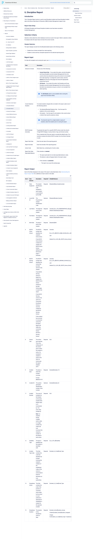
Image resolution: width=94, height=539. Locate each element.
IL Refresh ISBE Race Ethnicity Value (12, 174)
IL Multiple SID (9, 144)
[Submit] (74, 3)
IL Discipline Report (10, 108)
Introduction (76, 11)
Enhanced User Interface (8, 13)
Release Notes (6, 8)
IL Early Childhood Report (11, 117)
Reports (6, 33)
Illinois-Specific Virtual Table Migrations (11, 220)
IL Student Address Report (11, 158)
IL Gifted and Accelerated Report (12, 128)
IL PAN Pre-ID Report (10, 152)
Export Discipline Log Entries (11, 50)
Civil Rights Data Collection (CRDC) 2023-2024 (11, 213)
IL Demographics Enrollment (11, 197)
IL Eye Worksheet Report (10, 186)
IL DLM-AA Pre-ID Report (10, 111)
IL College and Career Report (11, 95)
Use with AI (67, 8)
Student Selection (78, 17)
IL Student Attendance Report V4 (12, 192)
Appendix (5, 226)
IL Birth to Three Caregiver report (12, 77)
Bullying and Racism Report (11, 200)
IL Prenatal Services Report (11, 93)
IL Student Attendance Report (11, 165)
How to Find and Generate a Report (11, 23)
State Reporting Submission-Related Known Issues (10, 17)
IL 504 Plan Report (9, 62)
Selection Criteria (77, 15)
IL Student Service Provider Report (12, 155)
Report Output (76, 22)
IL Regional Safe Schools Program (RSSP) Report (12, 87)
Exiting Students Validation (11, 47)
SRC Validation (9, 180)
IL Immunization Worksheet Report (11, 140)
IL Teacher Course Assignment (12, 168)
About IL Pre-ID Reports (9, 30)
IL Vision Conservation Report (11, 189)
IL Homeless (8, 131)
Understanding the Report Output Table (11, 27)
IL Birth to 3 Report (9, 80)
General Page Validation (10, 53)
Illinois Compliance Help (32, 7)
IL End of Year (8, 122)
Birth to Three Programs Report (12, 83)
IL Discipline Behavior (10, 105)
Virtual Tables (6, 209)
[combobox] (82, 2)
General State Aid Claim (10, 56)
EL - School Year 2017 (10, 42)
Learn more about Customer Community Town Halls (60, 2)
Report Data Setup (78, 13)
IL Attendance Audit (10, 74)
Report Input (76, 19)
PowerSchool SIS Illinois (11, 2)
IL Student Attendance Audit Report (11, 162)
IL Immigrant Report (10, 137)
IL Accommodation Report (11, 203)
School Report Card (10, 177)
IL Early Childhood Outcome (11, 114)
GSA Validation (9, 59)
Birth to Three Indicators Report (12, 90)
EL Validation (8, 44)
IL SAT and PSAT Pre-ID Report (12, 146)
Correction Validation (10, 36)
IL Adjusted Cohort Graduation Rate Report (12, 65)
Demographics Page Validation (12, 39)
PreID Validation (9, 170)
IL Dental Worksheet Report (11, 183)
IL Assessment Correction (11, 68)
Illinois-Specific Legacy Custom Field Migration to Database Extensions (10, 217)
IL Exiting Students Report (11, 125)
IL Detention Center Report (11, 102)
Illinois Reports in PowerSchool (9, 20)
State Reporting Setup (8, 206)
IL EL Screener (9, 119)
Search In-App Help (7, 223)
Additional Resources (8, 11)
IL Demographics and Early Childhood (11, 99)
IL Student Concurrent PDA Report (12, 195)
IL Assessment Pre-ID (10, 71)
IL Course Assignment (10, 149)
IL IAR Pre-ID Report (10, 134)
